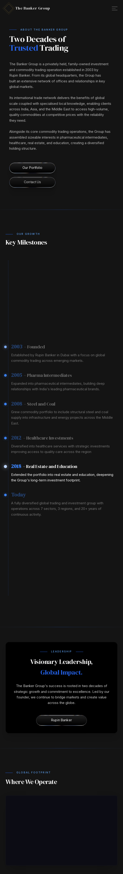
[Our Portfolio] (32, 167)
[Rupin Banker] (61, 720)
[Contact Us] (32, 182)
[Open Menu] (114, 8)
